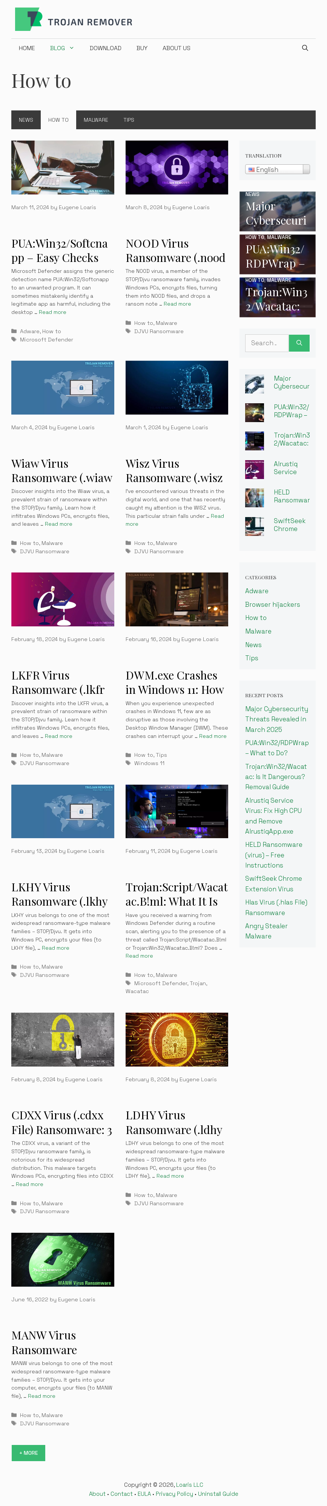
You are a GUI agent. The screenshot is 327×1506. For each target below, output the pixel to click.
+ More (28, 1452)
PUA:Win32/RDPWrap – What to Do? (291, 419)
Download (105, 48)
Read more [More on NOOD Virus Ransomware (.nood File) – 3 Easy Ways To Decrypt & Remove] (177, 304)
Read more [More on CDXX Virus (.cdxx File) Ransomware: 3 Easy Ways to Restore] (29, 1184)
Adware (30, 331)
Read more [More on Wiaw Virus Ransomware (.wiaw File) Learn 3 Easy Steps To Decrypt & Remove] (58, 524)
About (97, 1493)
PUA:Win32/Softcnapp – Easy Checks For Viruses (59, 258)
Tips (128, 119)
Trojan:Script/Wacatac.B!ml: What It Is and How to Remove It (177, 908)
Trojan (198, 983)
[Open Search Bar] (305, 48)
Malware (96, 119)
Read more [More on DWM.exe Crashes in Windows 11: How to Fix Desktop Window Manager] (213, 736)
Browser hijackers (272, 604)
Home (27, 48)
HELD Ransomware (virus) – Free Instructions (273, 854)
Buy (142, 48)
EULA (144, 1493)
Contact (122, 1493)
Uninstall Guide (218, 1493)
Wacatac (137, 991)
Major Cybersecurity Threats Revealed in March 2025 (276, 719)
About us (176, 48)
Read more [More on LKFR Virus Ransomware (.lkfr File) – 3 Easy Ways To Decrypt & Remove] (58, 736)
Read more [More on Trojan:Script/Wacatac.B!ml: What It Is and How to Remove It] (139, 956)
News (26, 119)
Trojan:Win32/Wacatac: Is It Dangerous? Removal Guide (276, 776)
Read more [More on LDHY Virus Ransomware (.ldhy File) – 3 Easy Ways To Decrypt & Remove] (170, 1176)
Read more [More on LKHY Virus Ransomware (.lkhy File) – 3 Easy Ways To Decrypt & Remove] (55, 948)
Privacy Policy (174, 1493)
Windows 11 (149, 763)
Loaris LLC (189, 1484)
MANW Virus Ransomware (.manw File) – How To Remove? (59, 1356)
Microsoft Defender (46, 339)
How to (58, 119)
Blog (66, 48)
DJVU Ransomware (159, 331)
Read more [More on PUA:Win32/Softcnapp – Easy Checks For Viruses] (52, 312)
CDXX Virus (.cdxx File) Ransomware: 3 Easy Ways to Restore (61, 1136)
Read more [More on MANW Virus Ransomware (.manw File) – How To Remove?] (41, 1396)
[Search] (299, 343)
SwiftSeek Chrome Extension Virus (290, 532)
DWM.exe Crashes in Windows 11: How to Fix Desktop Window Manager (175, 696)
